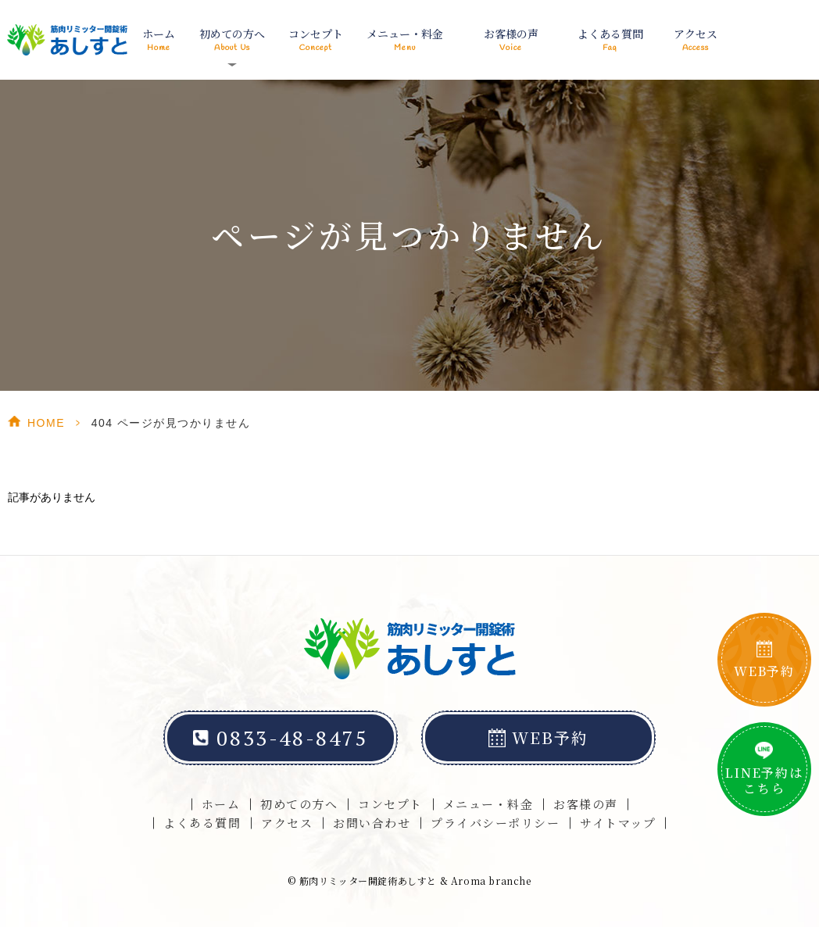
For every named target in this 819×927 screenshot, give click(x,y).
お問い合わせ (371, 822)
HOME (46, 423)
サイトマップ (618, 822)
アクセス (695, 39)
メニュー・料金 (405, 39)
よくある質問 (609, 39)
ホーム (159, 39)
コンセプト (315, 39)
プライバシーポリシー (495, 822)
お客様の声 (511, 39)
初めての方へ (299, 804)
